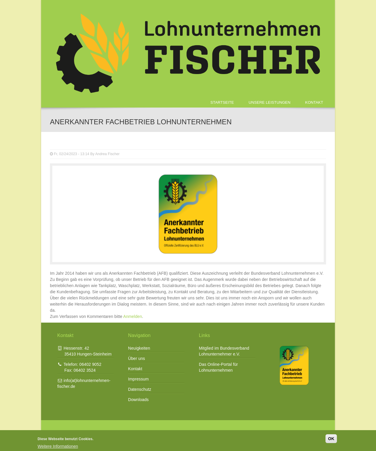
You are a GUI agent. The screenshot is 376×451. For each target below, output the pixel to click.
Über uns (136, 358)
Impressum (138, 379)
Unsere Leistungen (270, 102)
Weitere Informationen (58, 446)
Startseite (222, 102)
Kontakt (314, 102)
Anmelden (132, 316)
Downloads (138, 399)
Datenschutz (139, 389)
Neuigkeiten (139, 348)
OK (331, 438)
